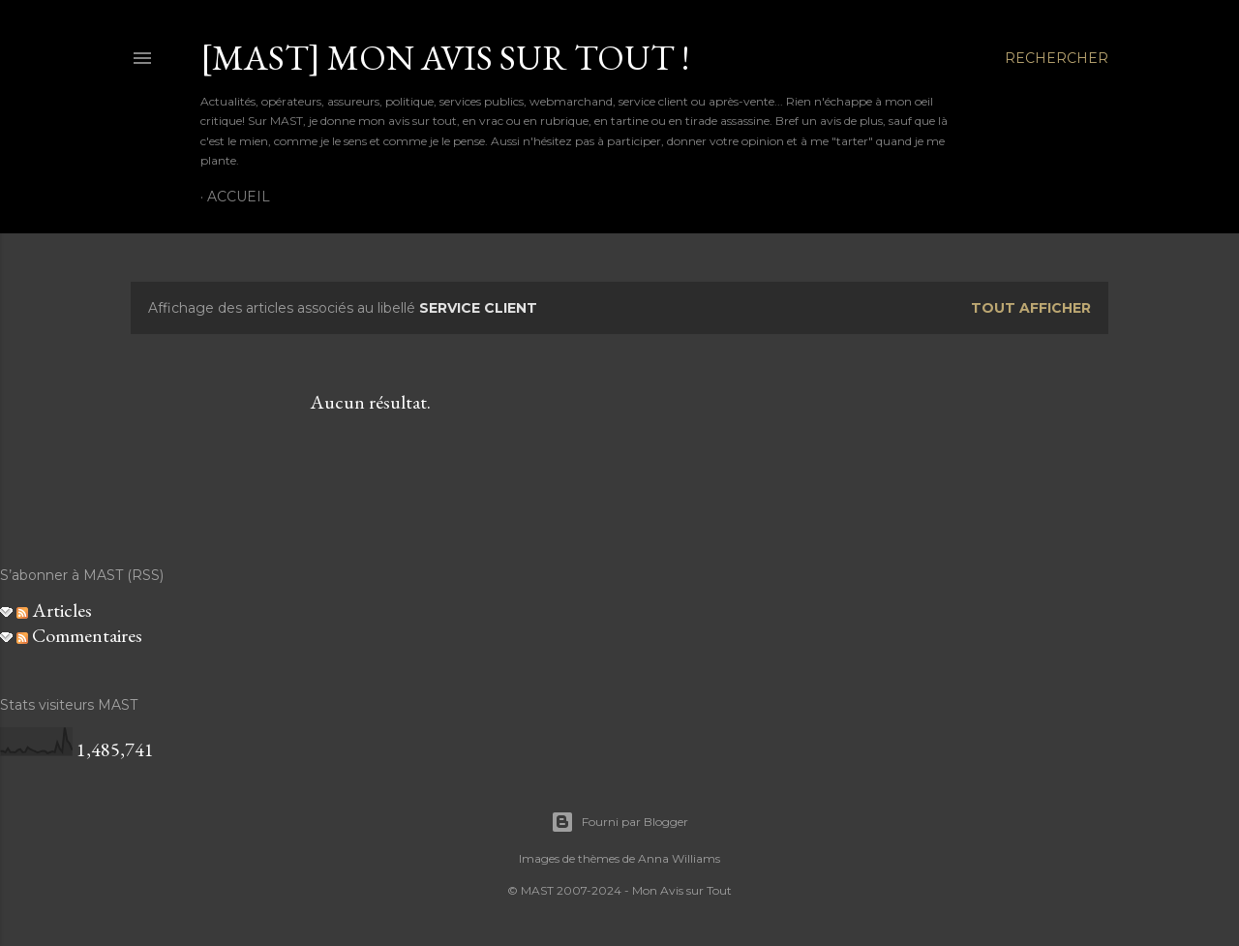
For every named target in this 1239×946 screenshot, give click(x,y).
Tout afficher (1031, 308)
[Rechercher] (1056, 58)
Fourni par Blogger (619, 822)
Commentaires (79, 635)
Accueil (238, 196)
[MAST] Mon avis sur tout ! (444, 57)
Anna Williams (679, 858)
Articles (54, 610)
